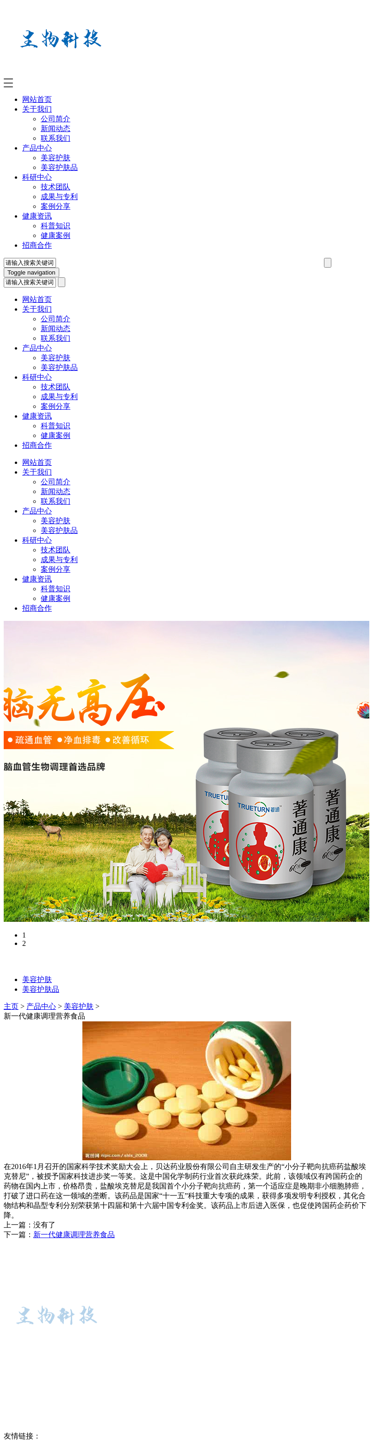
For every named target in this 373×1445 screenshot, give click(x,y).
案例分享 (55, 206)
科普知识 (55, 226)
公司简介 (55, 119)
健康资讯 (37, 216)
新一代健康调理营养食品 (74, 1235)
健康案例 (55, 235)
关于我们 (37, 109)
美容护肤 (55, 158)
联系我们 (55, 138)
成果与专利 (59, 196)
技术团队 (55, 187)
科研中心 (37, 177)
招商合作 (37, 245)
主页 (11, 1006)
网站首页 (37, 99)
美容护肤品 (59, 167)
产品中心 (37, 148)
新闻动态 (55, 128)
